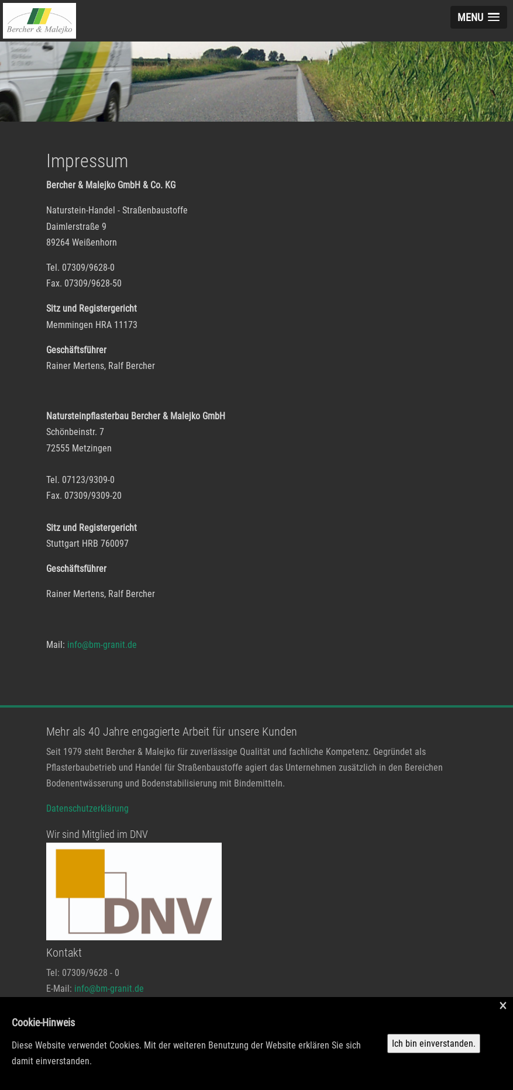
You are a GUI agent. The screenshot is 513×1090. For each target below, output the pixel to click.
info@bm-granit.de (102, 644)
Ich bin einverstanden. (434, 1043)
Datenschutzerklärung (87, 808)
